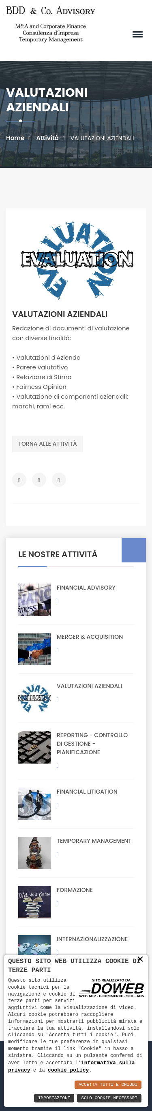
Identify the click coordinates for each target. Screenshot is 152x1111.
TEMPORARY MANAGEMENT (94, 841)
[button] (136, 34)
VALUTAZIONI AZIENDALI (89, 686)
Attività (47, 138)
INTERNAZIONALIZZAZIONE (92, 939)
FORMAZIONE (75, 890)
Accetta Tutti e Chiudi (108, 1085)
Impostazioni (54, 1098)
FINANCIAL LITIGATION (87, 792)
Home (15, 138)
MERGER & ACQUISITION (90, 637)
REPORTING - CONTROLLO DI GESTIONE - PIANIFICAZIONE (92, 743)
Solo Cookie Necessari (109, 1098)
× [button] (140, 959)
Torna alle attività (47, 444)
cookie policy (68, 1070)
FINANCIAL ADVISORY (86, 588)
